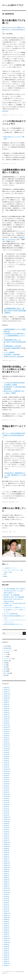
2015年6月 (6, 721)
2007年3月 (6, 907)
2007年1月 (6, 911)
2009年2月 (6, 859)
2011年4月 (6, 808)
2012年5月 (6, 783)
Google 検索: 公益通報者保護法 (12, 348)
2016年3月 (6, 714)
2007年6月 (6, 900)
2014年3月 (6, 737)
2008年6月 (6, 875)
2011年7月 (6, 802)
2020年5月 (6, 704)
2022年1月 (6, 691)
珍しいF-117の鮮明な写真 (11, 613)
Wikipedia (6, 648)
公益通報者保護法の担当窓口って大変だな (13, 171)
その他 (5, 652)
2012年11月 (7, 771)
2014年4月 (6, 735)
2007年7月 (6, 898)
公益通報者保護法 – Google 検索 (12, 346)
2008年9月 (6, 869)
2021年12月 (7, 694)
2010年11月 (7, 819)
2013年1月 (6, 767)
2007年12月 (7, 888)
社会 (10, 360)
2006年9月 (6, 919)
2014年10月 (7, 729)
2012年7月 (6, 779)
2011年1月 (6, 815)
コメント (21, 114)
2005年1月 (6, 961)
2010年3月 (6, 836)
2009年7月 (6, 852)
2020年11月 (7, 696)
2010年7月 (6, 827)
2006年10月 (7, 917)
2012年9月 (6, 775)
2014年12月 (7, 725)
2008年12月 (7, 863)
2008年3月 (6, 882)
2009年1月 (6, 861)
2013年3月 (6, 763)
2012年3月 (6, 788)
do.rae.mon (5, 111)
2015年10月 (7, 717)
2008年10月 (7, 867)
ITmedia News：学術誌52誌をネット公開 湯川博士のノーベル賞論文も (15, 475)
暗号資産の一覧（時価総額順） (12, 595)
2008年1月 (6, 886)
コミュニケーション (13, 114)
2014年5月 (6, 733)
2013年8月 (6, 752)
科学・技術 (11, 502)
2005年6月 (6, 951)
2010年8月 (6, 825)
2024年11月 (7, 689)
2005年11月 (7, 940)
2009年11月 (7, 844)
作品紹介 (6, 660)
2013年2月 (6, 765)
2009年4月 (6, 857)
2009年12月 (7, 842)
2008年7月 (6, 873)
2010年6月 (6, 829)
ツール (5, 654)
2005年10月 (7, 942)
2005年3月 (6, 957)
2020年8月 (6, 702)
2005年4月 (6, 955)
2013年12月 (7, 744)
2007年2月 (6, 909)
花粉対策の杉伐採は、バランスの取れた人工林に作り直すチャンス (14, 369)
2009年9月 (6, 848)
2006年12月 (7, 913)
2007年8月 (6, 896)
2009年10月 (7, 846)
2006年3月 (6, 932)
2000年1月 (6, 965)
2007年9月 (6, 894)
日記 (10, 531)
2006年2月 (6, 934)
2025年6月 (6, 687)
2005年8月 (6, 946)
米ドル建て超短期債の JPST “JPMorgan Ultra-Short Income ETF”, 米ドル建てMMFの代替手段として (14, 591)
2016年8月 (6, 710)
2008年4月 (6, 879)
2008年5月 (6, 877)
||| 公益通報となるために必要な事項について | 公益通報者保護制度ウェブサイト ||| (14, 335)
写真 (5, 574)
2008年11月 (7, 865)
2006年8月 (6, 921)
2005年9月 (6, 944)
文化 (5, 665)
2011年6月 (6, 804)
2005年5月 (6, 953)
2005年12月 (7, 938)
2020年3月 (6, 706)
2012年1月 (6, 792)
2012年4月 (6, 785)
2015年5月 (6, 723)
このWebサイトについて (10, 568)
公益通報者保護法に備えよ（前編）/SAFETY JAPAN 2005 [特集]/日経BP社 (15, 310)
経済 (5, 675)
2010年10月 (7, 821)
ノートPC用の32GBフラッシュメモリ (14, 122)
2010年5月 (6, 831)
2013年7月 (6, 754)
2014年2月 (6, 740)
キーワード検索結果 (9, 352)
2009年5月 (6, 854)
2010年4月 (6, 834)
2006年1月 (6, 936)
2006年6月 (6, 925)
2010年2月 (6, 838)
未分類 (5, 669)
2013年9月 (6, 750)
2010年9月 (6, 823)
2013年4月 (6, 760)
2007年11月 (7, 890)
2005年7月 (6, 948)
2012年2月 (6, 790)
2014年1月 (6, 742)
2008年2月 (6, 884)
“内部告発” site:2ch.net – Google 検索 (14, 356)
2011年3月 (6, 811)
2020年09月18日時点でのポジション (13, 624)
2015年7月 (6, 719)
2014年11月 (7, 727)
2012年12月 (7, 769)
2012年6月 (6, 781)
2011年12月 (7, 794)
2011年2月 (6, 813)
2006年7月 (6, 923)
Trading (6, 646)
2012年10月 (7, 773)
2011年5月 (6, 806)
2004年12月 (7, 963)
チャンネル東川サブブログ (13, 5)
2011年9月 (6, 798)
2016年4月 (6, 712)
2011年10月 (7, 796)
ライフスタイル (8, 658)
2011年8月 (6, 800)
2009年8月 (6, 850)
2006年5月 (6, 928)
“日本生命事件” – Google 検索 (11, 354)
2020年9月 (6, 700)
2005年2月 (6, 959)
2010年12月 (7, 817)
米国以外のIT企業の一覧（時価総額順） (14, 597)
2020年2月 (6, 708)
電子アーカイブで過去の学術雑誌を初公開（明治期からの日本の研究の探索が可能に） (13, 435)
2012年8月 (6, 777)
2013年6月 (6, 756)
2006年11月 (7, 915)
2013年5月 (6, 758)
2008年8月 (6, 871)
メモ (10, 163)
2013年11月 (7, 746)
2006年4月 (6, 930)
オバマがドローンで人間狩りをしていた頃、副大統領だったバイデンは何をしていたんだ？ (14, 609)
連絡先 (5, 576)
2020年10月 (7, 698)
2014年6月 (6, 731)
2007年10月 (7, 892)
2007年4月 (6, 905)
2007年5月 (6, 902)
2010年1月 (6, 840)
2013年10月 (7, 748)
